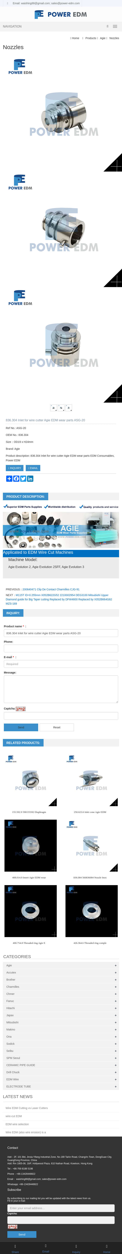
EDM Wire (12, 1079)
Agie (102, 38)
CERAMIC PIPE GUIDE (20, 1065)
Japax (10, 1015)
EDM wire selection (17, 1124)
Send (21, 727)
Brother (10, 979)
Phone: (8, 641)
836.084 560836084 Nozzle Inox (90, 877)
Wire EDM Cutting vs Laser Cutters (27, 1108)
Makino (10, 1029)
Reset (56, 727)
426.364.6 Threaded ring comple (90, 943)
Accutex (11, 972)
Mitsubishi (12, 1022)
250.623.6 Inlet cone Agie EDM (90, 812)
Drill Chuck (13, 1072)
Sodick (10, 1043)
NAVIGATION (12, 26)
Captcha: (9, 708)
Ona (8, 1036)
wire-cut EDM (14, 1116)
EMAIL (33, 468)
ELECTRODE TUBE (18, 1086)
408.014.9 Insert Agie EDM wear (29, 877)
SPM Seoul (13, 1058)
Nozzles (114, 38)
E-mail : (10, 657)
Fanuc (10, 1001)
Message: (10, 672)
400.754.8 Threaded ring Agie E (29, 943)
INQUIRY (14, 468)
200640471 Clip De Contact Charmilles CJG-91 (50, 589)
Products (91, 38)
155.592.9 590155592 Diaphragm (29, 812)
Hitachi (10, 1008)
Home (75, 38)
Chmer (10, 993)
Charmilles (12, 986)
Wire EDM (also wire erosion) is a (26, 1132)
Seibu (9, 1050)
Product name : (15, 626)
